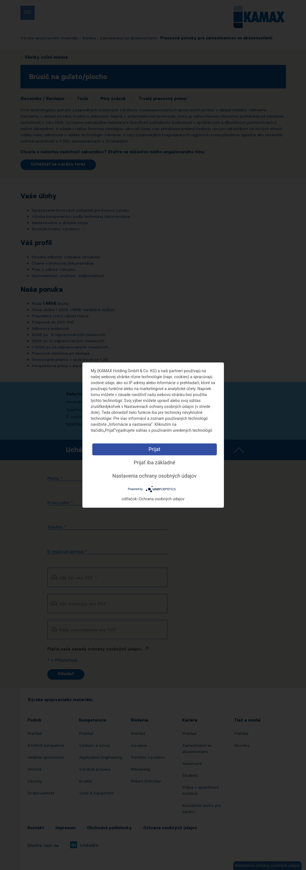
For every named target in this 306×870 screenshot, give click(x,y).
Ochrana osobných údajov (162, 499)
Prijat (155, 449)
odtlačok (129, 499)
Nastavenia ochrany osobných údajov (154, 476)
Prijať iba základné (154, 462)
